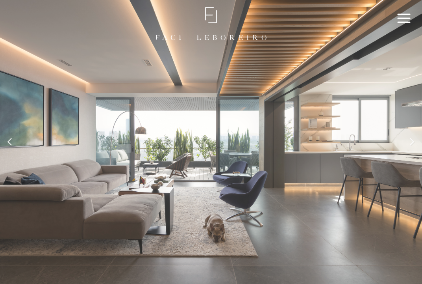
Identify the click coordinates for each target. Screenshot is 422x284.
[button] (10, 142)
